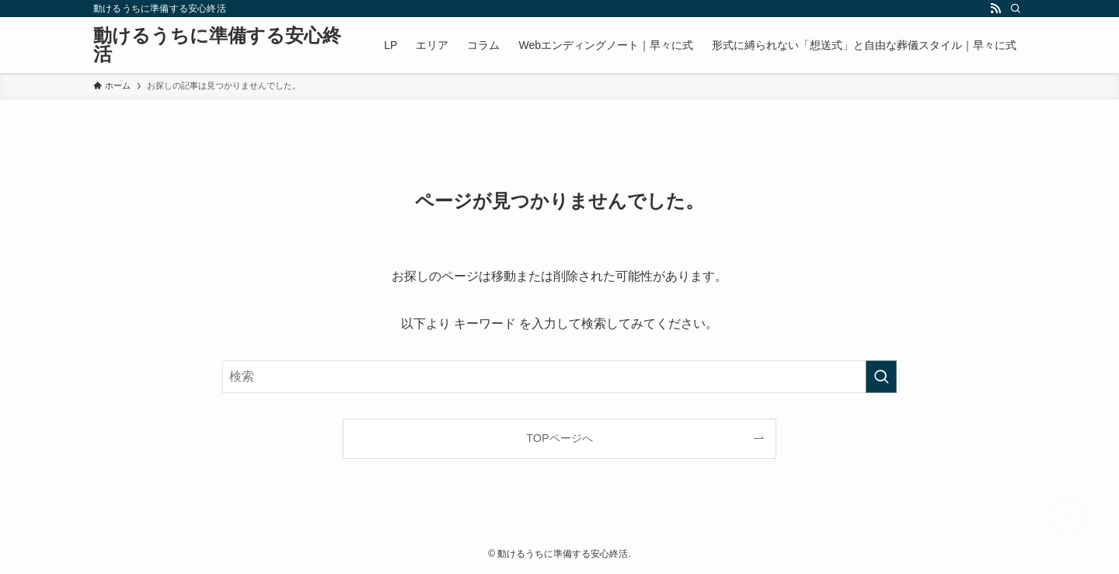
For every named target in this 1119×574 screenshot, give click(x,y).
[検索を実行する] (881, 376)
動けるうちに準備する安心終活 (217, 45)
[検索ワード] (559, 376)
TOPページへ (559, 438)
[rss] (995, 8)
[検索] (1016, 8)
